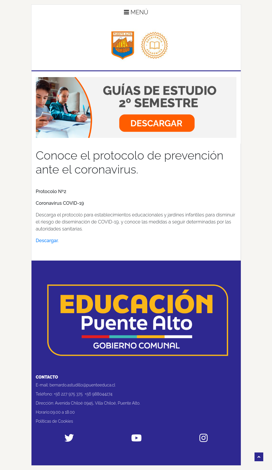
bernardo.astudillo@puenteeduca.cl (82, 385)
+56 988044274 (99, 394)
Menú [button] (136, 12)
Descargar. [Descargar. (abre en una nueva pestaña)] (47, 240)
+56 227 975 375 (68, 394)
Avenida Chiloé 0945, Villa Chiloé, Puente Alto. (97, 403)
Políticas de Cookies (54, 421)
